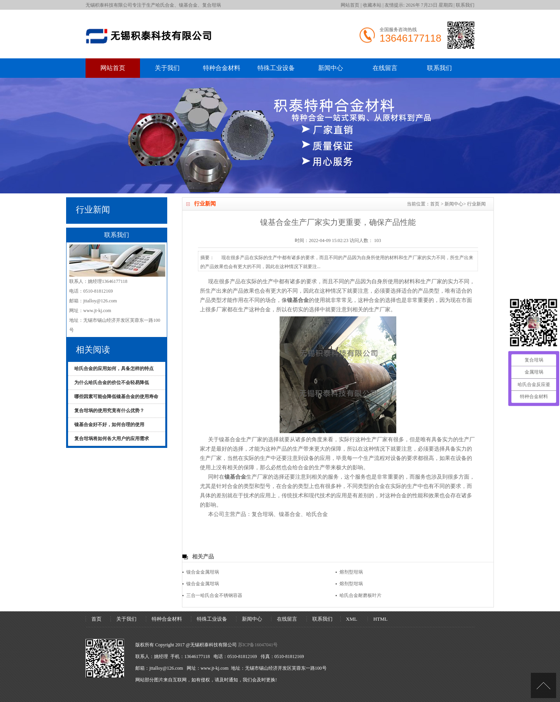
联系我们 (465, 5)
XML (351, 619)
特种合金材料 (221, 68)
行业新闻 (476, 204)
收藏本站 (372, 5)
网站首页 (350, 5)
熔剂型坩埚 (351, 572)
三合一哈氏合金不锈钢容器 (214, 595)
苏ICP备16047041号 (258, 645)
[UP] (543, 685)
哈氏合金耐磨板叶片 (361, 595)
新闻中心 (330, 68)
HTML (380, 619)
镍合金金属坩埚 (202, 572)
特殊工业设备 (276, 68)
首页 (434, 204)
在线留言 (385, 68)
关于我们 (167, 68)
